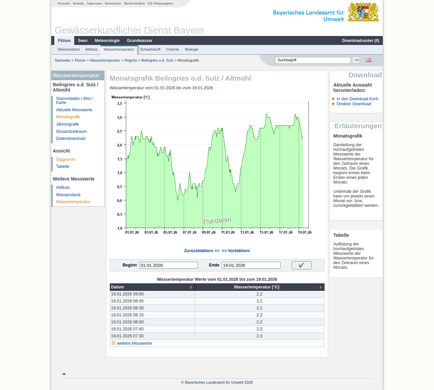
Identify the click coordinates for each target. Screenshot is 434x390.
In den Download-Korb (357, 99)
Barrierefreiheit (134, 3)
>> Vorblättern (236, 250)
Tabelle (63, 166)
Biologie (191, 49)
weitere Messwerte (134, 343)
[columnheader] (152, 287)
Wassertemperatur (119, 49)
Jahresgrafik (67, 124)
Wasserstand (69, 49)
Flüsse (64, 40)
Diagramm (66, 159)
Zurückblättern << (201, 250)
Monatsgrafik (68, 117)
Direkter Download (353, 104)
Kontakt (78, 3)
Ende (214, 265)
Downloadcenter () (360, 40)
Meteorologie (107, 40)
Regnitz (130, 60)
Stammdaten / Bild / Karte (74, 100)
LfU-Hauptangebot (160, 3)
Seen (83, 40)
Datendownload (71, 138)
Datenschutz (113, 3)
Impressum (94, 3)
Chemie (172, 49)
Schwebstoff (150, 49)
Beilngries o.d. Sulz (157, 60)
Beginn (129, 265)
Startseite (64, 3)
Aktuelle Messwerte (74, 110)
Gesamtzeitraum (71, 131)
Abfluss (92, 49)
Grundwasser (140, 40)
